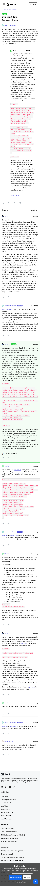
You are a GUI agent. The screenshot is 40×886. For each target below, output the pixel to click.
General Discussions (10, 10)
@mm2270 (17, 470)
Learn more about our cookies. (22, 873)
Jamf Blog (4, 806)
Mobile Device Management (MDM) (13, 835)
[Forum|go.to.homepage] (11, 4)
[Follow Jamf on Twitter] (2, 787)
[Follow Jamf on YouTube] (10, 787)
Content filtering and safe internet (12, 860)
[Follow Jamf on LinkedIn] (6, 787)
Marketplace (5, 809)
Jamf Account (6, 819)
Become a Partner (7, 812)
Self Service (5, 847)
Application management (9, 838)
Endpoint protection (7, 854)
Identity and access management (12, 851)
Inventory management (9, 841)
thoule (7, 466)
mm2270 (7, 216)
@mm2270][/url (7, 309)
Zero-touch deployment (9, 832)
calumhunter (9, 741)
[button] (4, 5)
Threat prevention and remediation (12, 857)
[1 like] (9, 454)
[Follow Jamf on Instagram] (14, 787)
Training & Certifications (9, 800)
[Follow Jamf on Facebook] (18, 787)
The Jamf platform (7, 828)
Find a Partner (6, 816)
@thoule (4, 535)
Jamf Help (4, 796)
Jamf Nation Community (9, 803)
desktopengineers (10, 25)
